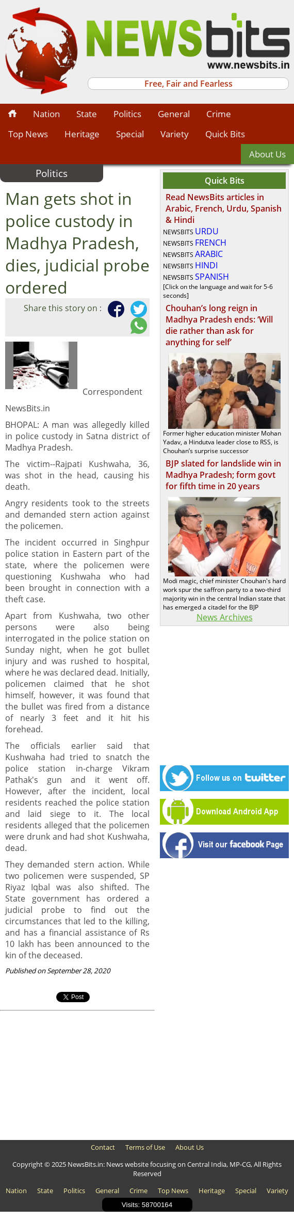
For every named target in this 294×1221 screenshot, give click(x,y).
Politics (127, 114)
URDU (207, 231)
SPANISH (212, 276)
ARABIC (209, 254)
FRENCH (210, 242)
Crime (218, 114)
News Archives (225, 617)
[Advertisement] (77, 1075)
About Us (267, 154)
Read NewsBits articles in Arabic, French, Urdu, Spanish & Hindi (224, 208)
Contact (103, 1147)
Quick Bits (225, 134)
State (86, 114)
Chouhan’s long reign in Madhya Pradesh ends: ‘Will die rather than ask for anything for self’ (219, 325)
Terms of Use (145, 1147)
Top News (28, 134)
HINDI (206, 265)
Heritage (82, 134)
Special (130, 134)
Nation (46, 114)
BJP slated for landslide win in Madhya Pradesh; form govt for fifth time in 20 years (223, 475)
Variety (174, 134)
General (174, 114)
